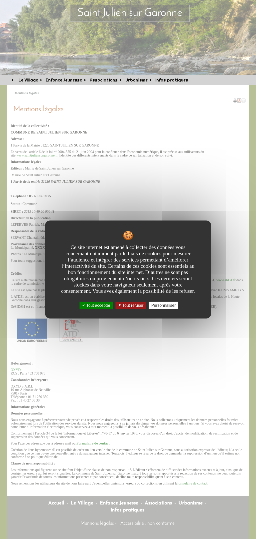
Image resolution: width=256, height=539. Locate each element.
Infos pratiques (171, 80)
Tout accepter (96, 305)
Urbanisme (136, 80)
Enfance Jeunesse (64, 80)
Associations (104, 80)
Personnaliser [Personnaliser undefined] (163, 305)
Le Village (27, 80)
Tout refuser (131, 305)
